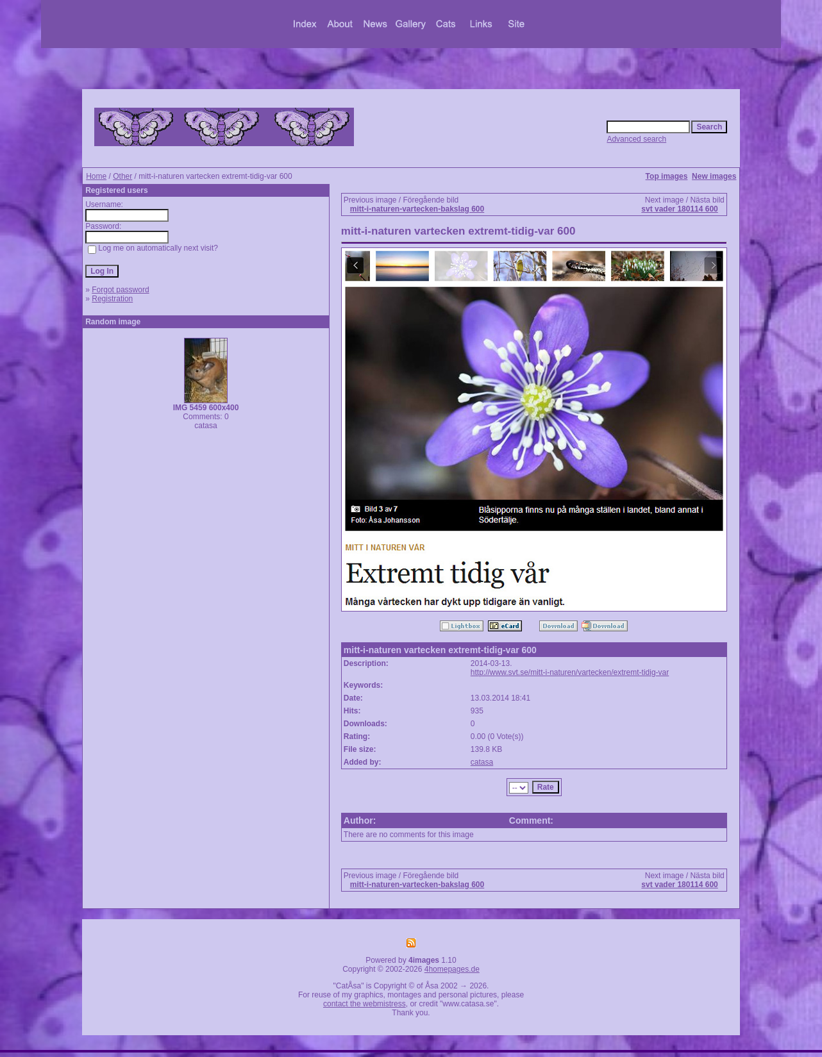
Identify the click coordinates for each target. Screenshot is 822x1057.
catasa (482, 762)
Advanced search (636, 139)
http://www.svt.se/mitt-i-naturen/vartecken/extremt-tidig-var (570, 672)
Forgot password (120, 289)
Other (122, 176)
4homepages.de (452, 969)
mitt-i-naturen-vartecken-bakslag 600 (417, 208)
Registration (112, 298)
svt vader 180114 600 (679, 208)
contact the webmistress (364, 1003)
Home (96, 176)
